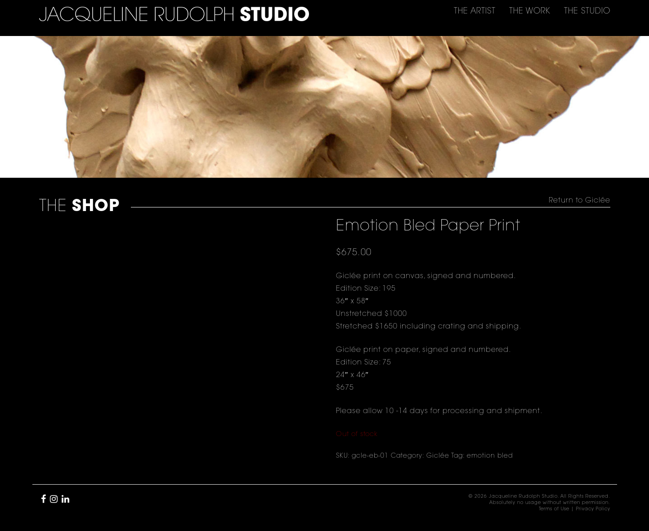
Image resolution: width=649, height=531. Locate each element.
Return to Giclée (579, 200)
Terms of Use (554, 509)
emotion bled (490, 456)
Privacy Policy (593, 509)
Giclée (437, 456)
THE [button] (475, 12)
